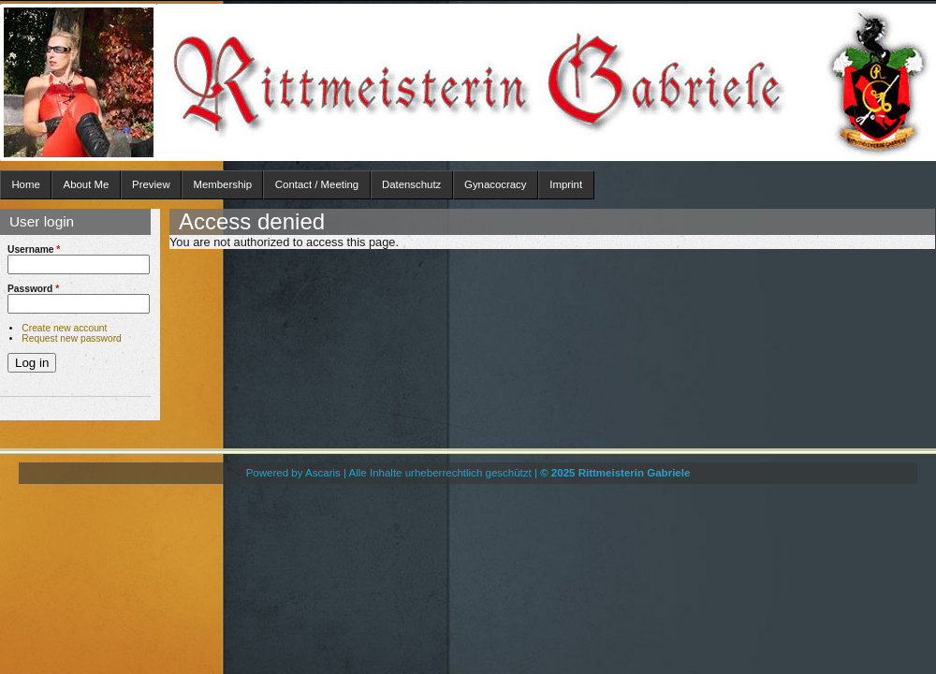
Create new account (64, 328)
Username (33, 249)
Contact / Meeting (316, 184)
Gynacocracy (495, 184)
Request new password (71, 338)
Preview (151, 184)
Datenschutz (411, 184)
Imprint (565, 184)
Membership (222, 184)
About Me (87, 184)
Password (33, 289)
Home (25, 184)
